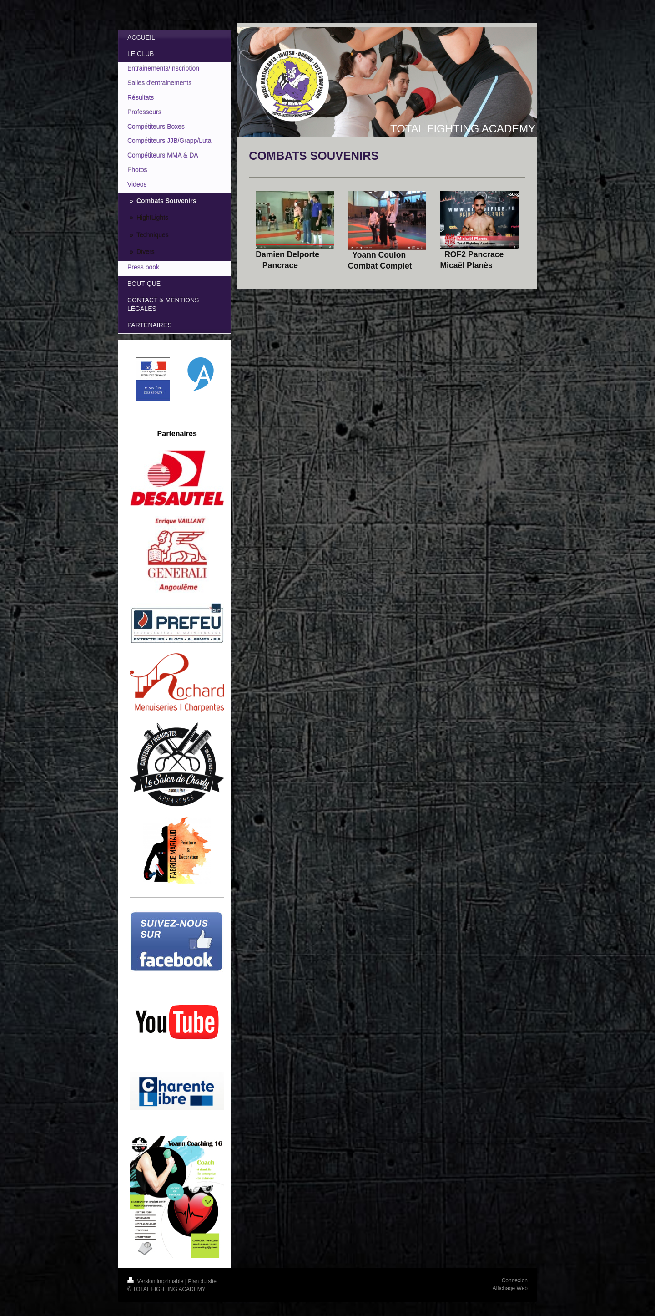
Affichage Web (510, 1288)
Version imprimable (156, 1281)
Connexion (515, 1280)
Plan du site (202, 1281)
